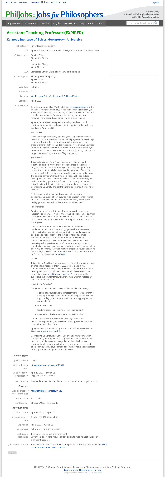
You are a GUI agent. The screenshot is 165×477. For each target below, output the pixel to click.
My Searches (70, 23)
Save (12, 453)
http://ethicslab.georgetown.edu (46, 390)
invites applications (79, 107)
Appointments (14, 23)
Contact (100, 23)
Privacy (97, 469)
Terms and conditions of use (78, 469)
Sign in (155, 2)
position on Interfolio (51, 331)
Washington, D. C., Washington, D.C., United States (55, 96)
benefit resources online (59, 274)
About (90, 23)
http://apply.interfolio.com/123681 (47, 365)
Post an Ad (44, 23)
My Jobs (57, 23)
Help (82, 23)
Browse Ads (30, 23)
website (61, 254)
